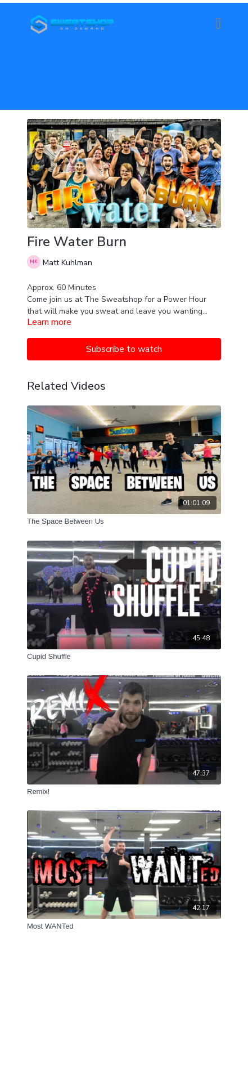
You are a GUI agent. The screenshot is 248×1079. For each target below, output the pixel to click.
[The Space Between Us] (124, 521)
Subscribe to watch (124, 349)
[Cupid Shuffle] (124, 656)
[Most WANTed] (124, 926)
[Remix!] (124, 791)
